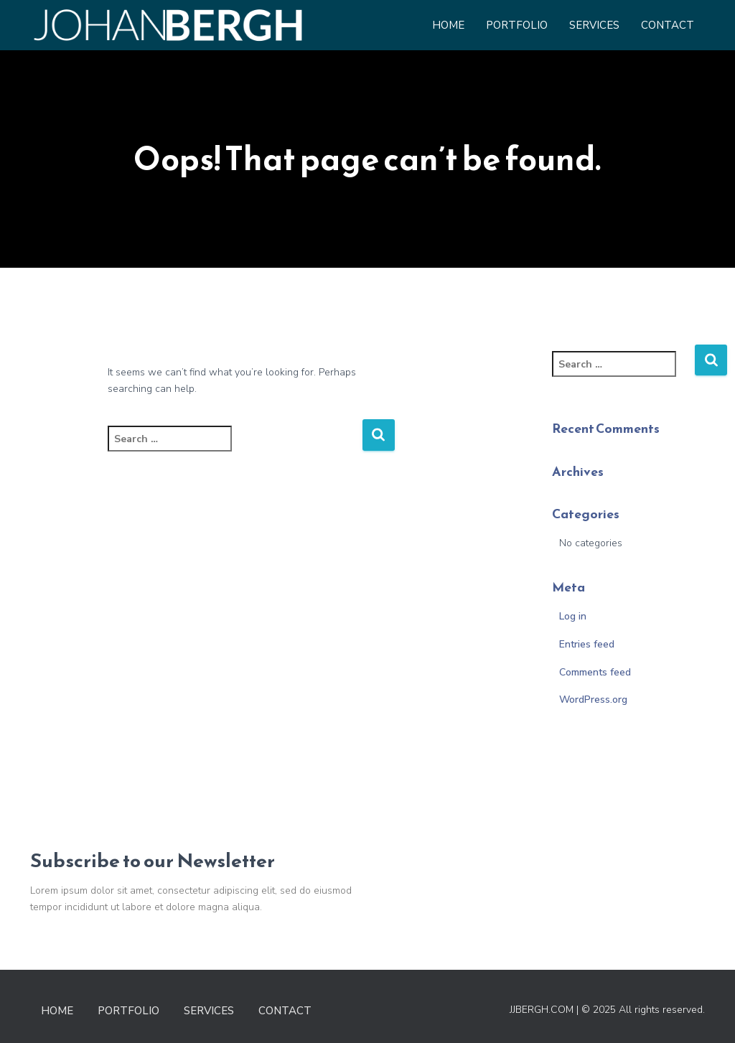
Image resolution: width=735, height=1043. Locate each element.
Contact (667, 25)
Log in (572, 616)
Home (448, 25)
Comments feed (595, 672)
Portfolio (517, 25)
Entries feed (586, 644)
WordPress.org (593, 699)
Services (594, 25)
